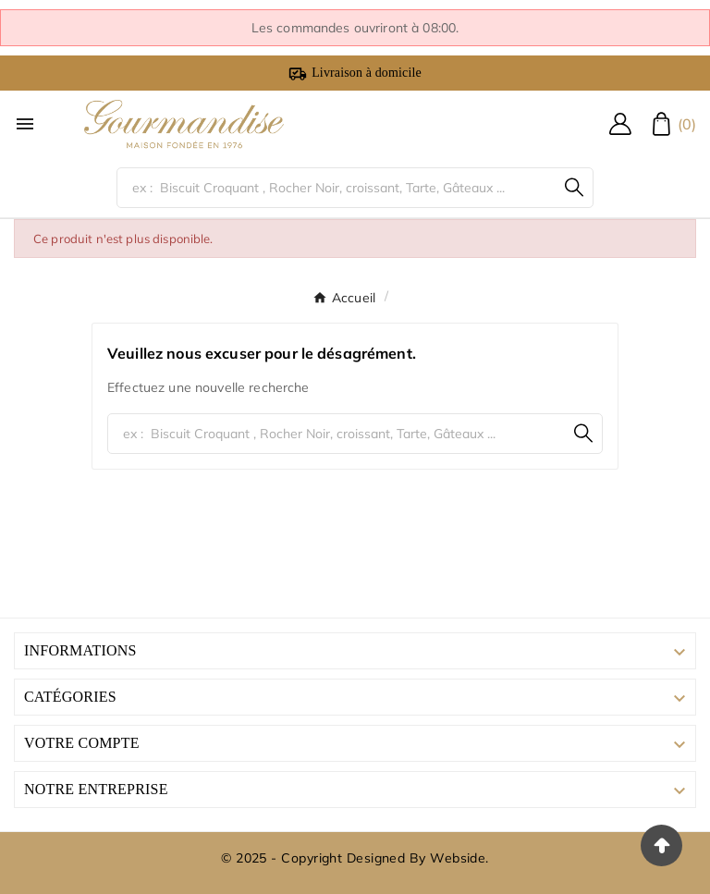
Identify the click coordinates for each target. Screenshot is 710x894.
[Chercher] (337, 187)
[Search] (574, 187)
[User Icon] (620, 124)
